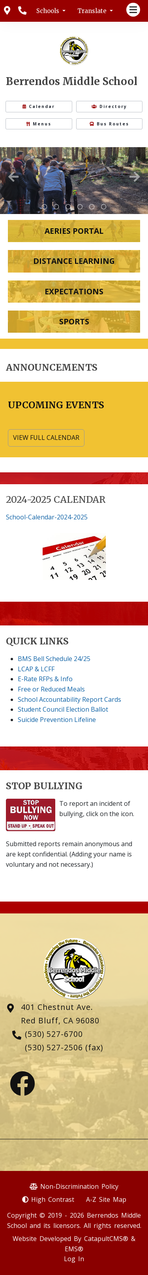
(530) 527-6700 (54, 1034)
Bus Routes (109, 124)
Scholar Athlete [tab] (68, 207)
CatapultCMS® (106, 1238)
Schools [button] (48, 11)
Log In (74, 1258)
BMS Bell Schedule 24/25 (54, 658)
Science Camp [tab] (56, 207)
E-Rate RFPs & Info (45, 678)
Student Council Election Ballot (63, 709)
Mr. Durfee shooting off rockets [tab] (80, 207)
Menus (38, 124)
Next (135, 177)
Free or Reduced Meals (51, 689)
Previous (13, 177)
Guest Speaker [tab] (104, 207)
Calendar (38, 106)
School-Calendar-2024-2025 (47, 517)
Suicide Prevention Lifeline (57, 719)
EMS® (74, 1249)
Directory (109, 106)
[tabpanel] (74, 180)
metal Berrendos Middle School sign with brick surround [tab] (45, 207)
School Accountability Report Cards (69, 699)
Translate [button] (92, 11)
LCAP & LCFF (36, 669)
